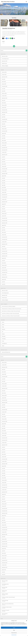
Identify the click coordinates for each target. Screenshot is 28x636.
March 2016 (4, 232)
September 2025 (4, 76)
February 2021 (4, 128)
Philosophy (3, 336)
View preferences (14, 632)
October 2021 (4, 121)
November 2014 (4, 253)
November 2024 (4, 86)
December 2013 (4, 560)
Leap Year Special (4, 613)
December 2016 (4, 218)
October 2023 (4, 95)
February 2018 (4, 189)
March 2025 (4, 81)
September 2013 (4, 567)
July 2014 (3, 260)
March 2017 (4, 211)
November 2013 (4, 272)
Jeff (2, 331)
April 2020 (3, 138)
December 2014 (4, 251)
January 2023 (4, 107)
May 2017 (3, 208)
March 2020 (4, 140)
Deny (14, 630)
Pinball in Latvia (4, 63)
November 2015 (4, 239)
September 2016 (4, 222)
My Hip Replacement (5, 58)
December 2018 (4, 168)
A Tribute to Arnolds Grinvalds (7, 607)
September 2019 (4, 154)
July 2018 (3, 178)
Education (3, 329)
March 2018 (4, 187)
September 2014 (4, 255)
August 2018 (4, 175)
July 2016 (3, 227)
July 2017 (3, 206)
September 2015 (4, 244)
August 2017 (4, 494)
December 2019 (4, 147)
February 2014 (4, 265)
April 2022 (3, 116)
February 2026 (4, 72)
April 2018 (3, 185)
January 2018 (4, 192)
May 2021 (3, 414)
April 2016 (3, 229)
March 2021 (4, 126)
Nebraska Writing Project (6, 352)
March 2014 (4, 262)
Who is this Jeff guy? (14, 634)
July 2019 (3, 156)
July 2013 (3, 281)
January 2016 (4, 234)
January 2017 (4, 215)
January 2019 (4, 166)
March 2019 (4, 454)
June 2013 (3, 284)
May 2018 (3, 182)
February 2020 (4, 142)
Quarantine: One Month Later (8, 28)
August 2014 (4, 258)
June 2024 (3, 88)
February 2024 (4, 93)
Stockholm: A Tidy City (5, 610)
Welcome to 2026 (5, 56)
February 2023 (4, 105)
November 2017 (4, 487)
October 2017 (4, 199)
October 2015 (4, 241)
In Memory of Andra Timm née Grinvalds (14, 308)
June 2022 (3, 114)
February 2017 (4, 213)
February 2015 (4, 248)
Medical (3, 333)
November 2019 (4, 149)
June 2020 (3, 135)
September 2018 (4, 173)
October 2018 (4, 461)
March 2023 (4, 102)
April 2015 (3, 246)
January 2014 (4, 267)
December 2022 (4, 109)
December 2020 (4, 421)
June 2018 (3, 180)
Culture (3, 324)
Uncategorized (4, 343)
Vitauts (3, 345)
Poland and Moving (5, 600)
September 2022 (4, 112)
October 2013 (4, 274)
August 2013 (4, 279)
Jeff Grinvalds (5, 29)
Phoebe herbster (4, 308)
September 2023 (4, 388)
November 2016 (4, 220)
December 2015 (4, 527)
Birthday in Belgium (5, 65)
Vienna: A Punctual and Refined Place (8, 603)
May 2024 (3, 381)
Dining (3, 326)
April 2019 (3, 161)
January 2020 (4, 145)
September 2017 (4, 201)
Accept (14, 627)
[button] (26, 620)
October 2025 (4, 74)
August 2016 (4, 225)
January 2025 (4, 83)
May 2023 (3, 100)
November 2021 (4, 119)
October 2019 (4, 152)
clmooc (3, 322)
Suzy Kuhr (3, 313)
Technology (4, 338)
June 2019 (3, 159)
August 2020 (4, 133)
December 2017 (4, 194)
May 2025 (3, 79)
